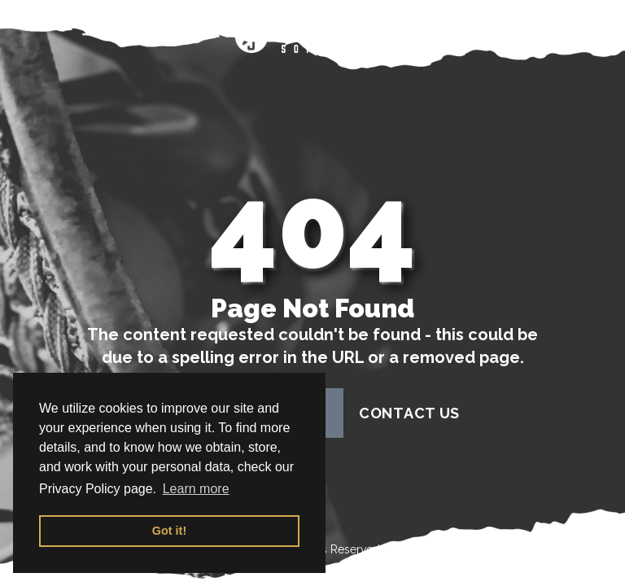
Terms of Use (418, 549)
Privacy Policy (516, 549)
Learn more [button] (196, 489)
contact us (409, 413)
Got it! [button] (169, 530)
